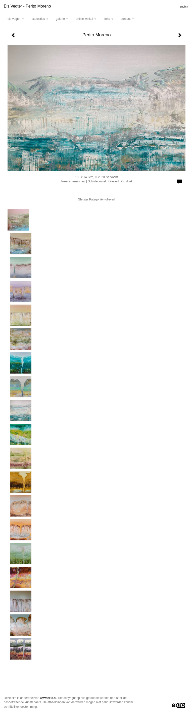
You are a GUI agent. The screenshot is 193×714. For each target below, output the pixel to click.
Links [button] (108, 19)
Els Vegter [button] (16, 19)
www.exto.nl (48, 698)
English (184, 6)
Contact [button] (127, 19)
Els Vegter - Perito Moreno (27, 6)
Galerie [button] (62, 19)
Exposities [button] (39, 19)
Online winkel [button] (86, 19)
